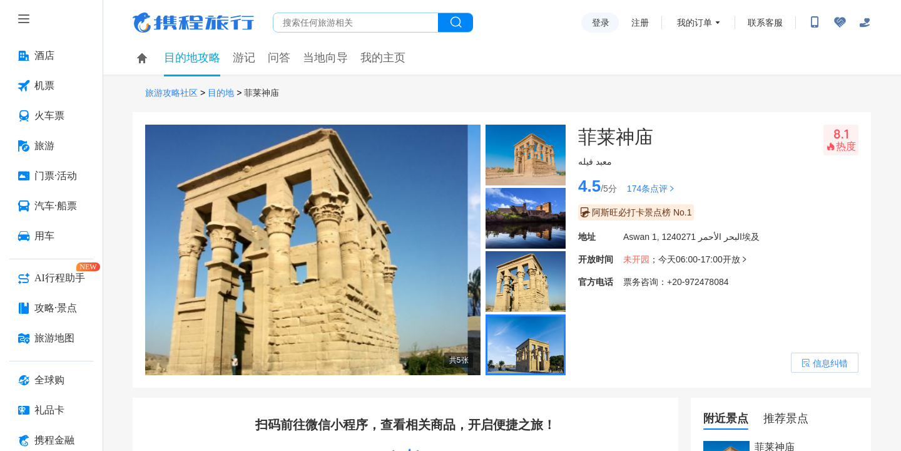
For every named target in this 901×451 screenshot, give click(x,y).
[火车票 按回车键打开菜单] (51, 116)
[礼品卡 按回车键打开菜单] (51, 410)
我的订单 (694, 22)
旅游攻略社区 (171, 93)
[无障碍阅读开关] (839, 22)
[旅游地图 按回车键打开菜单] (51, 338)
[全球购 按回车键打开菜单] (51, 380)
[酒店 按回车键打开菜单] (51, 56)
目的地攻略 (192, 57)
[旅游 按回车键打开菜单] (51, 146)
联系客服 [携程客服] (765, 22)
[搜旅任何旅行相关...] (355, 22)
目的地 (221, 93)
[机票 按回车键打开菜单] (51, 86)
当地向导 (325, 57)
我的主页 (382, 57)
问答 (279, 57)
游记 (244, 57)
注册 (640, 22)
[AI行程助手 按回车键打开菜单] (51, 278)
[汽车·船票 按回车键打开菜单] (51, 206)
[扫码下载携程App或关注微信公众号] (814, 22)
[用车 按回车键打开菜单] (51, 236)
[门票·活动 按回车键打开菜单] (51, 176)
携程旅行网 (193, 23)
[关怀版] (864, 22)
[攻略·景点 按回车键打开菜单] (51, 308)
